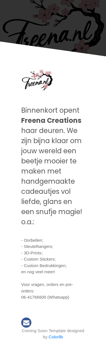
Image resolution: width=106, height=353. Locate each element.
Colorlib (56, 336)
